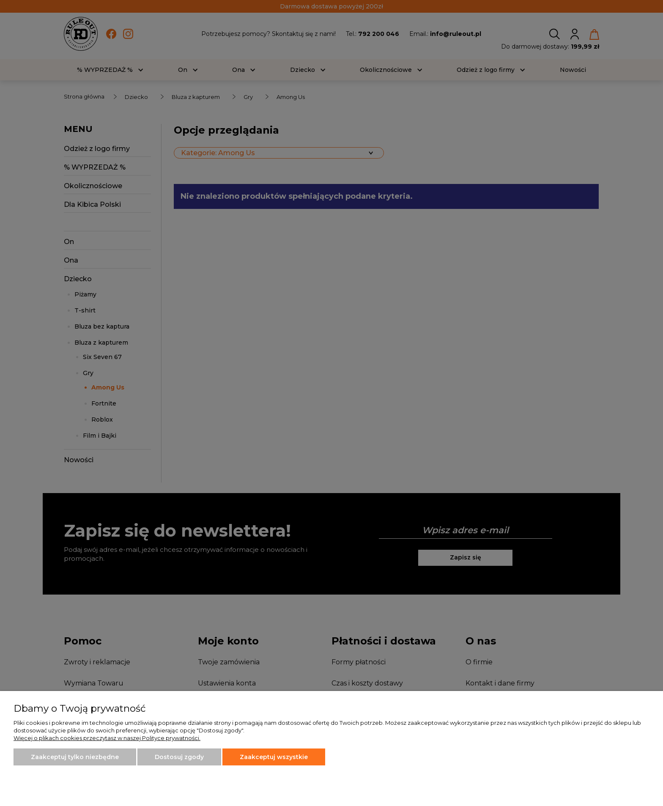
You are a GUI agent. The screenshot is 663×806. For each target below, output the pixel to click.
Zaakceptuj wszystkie (274, 757)
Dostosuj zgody (179, 757)
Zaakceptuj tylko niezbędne (75, 757)
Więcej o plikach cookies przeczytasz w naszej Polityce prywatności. (107, 738)
